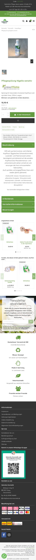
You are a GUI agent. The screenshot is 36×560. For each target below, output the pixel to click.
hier (21, 139)
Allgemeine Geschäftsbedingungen (12, 425)
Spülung (21, 127)
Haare (15, 127)
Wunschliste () (11, 12)
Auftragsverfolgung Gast (9, 438)
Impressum (4, 411)
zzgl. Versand (12, 108)
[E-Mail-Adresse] (15, 322)
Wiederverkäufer (6, 441)
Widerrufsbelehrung (7, 420)
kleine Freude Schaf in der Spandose (26, 242)
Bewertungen (18, 210)
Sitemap (4, 444)
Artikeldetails (18, 199)
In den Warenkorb (22, 115)
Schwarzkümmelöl (8, 130)
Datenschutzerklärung (23, 326)
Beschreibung (18, 145)
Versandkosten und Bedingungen (11, 414)
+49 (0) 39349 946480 (9, 495)
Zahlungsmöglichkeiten (8, 417)
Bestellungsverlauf (7, 436)
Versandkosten (30, 548)
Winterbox (9, 242)
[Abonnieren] (30, 322)
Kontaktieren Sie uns (24, 12)
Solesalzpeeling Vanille (10, 281)
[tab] (18, 145)
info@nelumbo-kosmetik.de (11, 498)
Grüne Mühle (6, 127)
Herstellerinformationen (18, 204)
